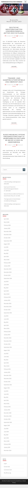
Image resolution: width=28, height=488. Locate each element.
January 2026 (7, 228)
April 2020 (6, 438)
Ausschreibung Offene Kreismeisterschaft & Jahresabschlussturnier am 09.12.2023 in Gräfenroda (14, 138)
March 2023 (6, 328)
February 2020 (7, 444)
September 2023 (8, 312)
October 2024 (7, 275)
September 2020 (8, 422)
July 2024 (6, 281)
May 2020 (6, 434)
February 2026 (7, 225)
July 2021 (6, 391)
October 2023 (7, 309)
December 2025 (7, 231)
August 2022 (7, 350)
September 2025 (8, 241)
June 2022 (6, 356)
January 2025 (7, 266)
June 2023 (6, 319)
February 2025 (7, 262)
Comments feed (8, 469)
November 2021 (7, 378)
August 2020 (7, 425)
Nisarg (14, 482)
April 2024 (6, 291)
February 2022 (7, 369)
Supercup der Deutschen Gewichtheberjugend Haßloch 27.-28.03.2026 (11, 188)
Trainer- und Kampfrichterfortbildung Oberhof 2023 (14, 80)
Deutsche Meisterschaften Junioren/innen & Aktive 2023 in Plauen (14, 30)
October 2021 (7, 381)
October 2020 (7, 419)
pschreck (20, 35)
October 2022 (7, 344)
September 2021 (8, 384)
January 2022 (7, 372)
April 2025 (6, 256)
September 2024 (8, 278)
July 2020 (6, 428)
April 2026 (6, 219)
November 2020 (7, 416)
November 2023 (7, 306)
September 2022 (8, 347)
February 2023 (7, 331)
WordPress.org (7, 473)
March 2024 (6, 294)
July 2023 (6, 316)
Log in (5, 463)
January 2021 (7, 409)
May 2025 (6, 253)
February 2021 (7, 406)
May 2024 (6, 287)
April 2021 (6, 400)
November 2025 (7, 234)
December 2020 (7, 413)
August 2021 (7, 388)
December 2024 (7, 269)
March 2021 (6, 403)
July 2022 (6, 353)
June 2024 (6, 284)
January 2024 (7, 300)
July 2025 (6, 247)
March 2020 (6, 441)
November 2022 (7, 341)
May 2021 (6, 397)
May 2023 (6, 322)
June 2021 (6, 394)
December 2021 (7, 375)
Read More (14, 66)
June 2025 (6, 250)
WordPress (19, 480)
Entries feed (7, 466)
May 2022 (6, 359)
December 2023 (7, 303)
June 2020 (6, 431)
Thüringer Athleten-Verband (11, 2)
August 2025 (7, 244)
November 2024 (7, 272)
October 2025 (7, 237)
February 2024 (7, 297)
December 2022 (7, 338)
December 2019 (7, 450)
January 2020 (7, 447)
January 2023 (7, 334)
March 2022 (6, 366)
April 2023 (6, 325)
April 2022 (6, 363)
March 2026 (6, 222)
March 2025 (6, 259)
